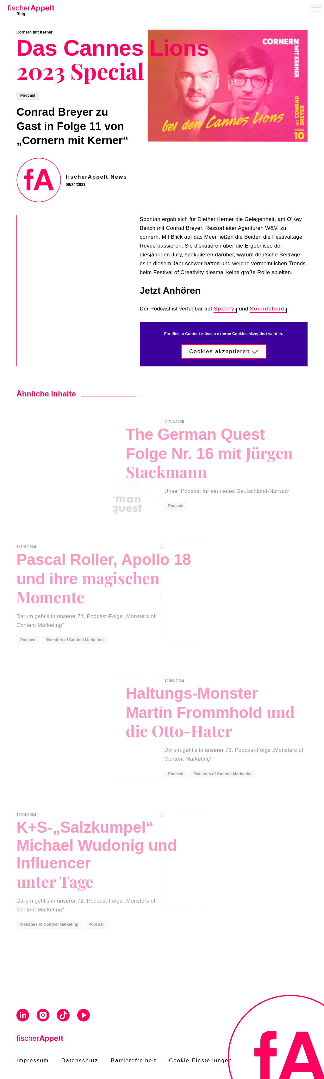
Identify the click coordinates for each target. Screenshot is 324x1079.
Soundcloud (268, 309)
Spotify (225, 309)
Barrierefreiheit (134, 1061)
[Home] (29, 7)
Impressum (32, 1061)
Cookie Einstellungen (200, 1061)
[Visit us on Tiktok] (63, 1016)
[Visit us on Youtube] (83, 1016)
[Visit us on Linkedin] (22, 1016)
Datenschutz (79, 1061)
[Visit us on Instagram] (43, 1016)
